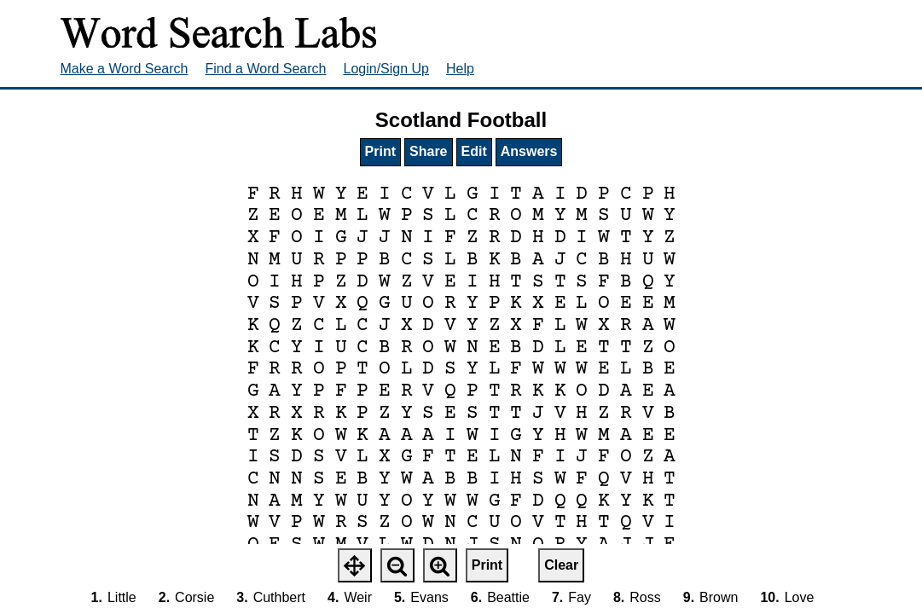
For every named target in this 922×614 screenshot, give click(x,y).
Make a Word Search (124, 68)
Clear (561, 565)
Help (460, 68)
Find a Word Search (266, 68)
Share (428, 151)
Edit (474, 151)
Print (380, 151)
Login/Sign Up (387, 68)
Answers (529, 151)
